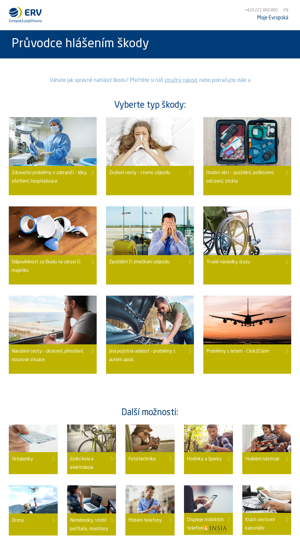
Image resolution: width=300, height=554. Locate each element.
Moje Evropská (272, 18)
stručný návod (180, 80)
